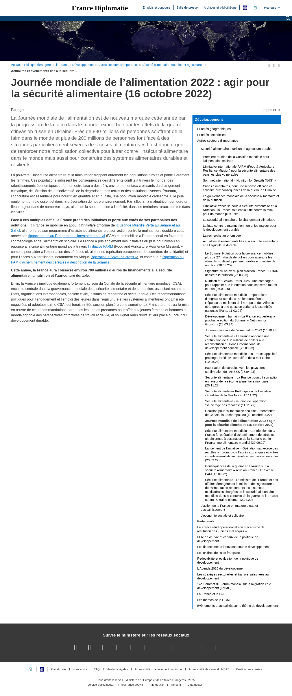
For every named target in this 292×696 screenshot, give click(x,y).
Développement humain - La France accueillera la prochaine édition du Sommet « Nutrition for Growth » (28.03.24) (240, 320)
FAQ (97, 669)
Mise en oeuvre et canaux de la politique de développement (228, 539)
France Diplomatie (100, 7)
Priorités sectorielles (211, 135)
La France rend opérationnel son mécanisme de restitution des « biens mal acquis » (231, 529)
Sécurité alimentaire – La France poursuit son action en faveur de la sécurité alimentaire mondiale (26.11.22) (242, 381)
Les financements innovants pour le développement (233, 547)
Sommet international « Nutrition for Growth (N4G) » (239, 180)
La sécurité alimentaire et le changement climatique (239, 219)
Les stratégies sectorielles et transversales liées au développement (233, 576)
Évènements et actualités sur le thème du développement (237, 605)
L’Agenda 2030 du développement (221, 568)
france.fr (176, 685)
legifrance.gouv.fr (132, 685)
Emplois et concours (156, 7)
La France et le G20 (211, 594)
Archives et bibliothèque (220, 7)
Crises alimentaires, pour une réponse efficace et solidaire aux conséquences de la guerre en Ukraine (239, 188)
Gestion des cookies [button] (249, 669)
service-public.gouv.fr (101, 685)
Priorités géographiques (214, 129)
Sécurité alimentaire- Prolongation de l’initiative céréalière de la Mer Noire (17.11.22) (238, 393)
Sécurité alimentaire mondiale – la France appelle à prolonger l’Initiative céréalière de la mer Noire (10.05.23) (241, 358)
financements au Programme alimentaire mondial (66, 236)
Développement (209, 119)
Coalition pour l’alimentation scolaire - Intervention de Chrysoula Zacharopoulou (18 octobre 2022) (240, 413)
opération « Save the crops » (114, 257)
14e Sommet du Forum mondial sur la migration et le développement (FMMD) (234, 586)
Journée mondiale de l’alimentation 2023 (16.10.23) (241, 330)
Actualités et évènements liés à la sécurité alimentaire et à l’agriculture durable (240, 243)
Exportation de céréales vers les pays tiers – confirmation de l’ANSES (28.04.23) (236, 369)
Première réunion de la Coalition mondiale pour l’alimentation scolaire (236, 159)
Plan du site (58, 669)
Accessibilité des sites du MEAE (209, 669)
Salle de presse (187, 7)
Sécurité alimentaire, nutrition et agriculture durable (237, 148)
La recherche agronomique (222, 235)
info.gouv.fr (157, 685)
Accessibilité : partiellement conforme (158, 669)
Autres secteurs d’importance (217, 140)
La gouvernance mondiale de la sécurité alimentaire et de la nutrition (241, 198)
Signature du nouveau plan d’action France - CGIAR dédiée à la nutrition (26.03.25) (242, 273)
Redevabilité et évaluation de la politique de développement (228, 560)
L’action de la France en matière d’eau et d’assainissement (229, 507)
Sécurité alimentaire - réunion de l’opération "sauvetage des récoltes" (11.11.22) (235, 403)
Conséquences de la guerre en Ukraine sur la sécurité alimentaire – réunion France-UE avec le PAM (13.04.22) (239, 470)
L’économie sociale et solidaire (222, 515)
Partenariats (205, 521)
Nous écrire (79, 669)
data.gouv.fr (195, 685)
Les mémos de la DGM (213, 600)
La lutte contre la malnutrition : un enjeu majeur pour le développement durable (239, 227)
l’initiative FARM (100, 246)
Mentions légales (117, 669)
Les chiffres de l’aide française (218, 553)
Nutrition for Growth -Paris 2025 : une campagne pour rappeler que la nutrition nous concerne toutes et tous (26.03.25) (241, 285)
